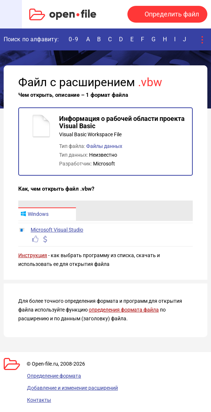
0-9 (74, 39)
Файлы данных (104, 146)
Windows (34, 214)
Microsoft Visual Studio (57, 230)
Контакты (39, 400)
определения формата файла (124, 310)
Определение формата (54, 376)
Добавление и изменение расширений (72, 388)
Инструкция (32, 255)
